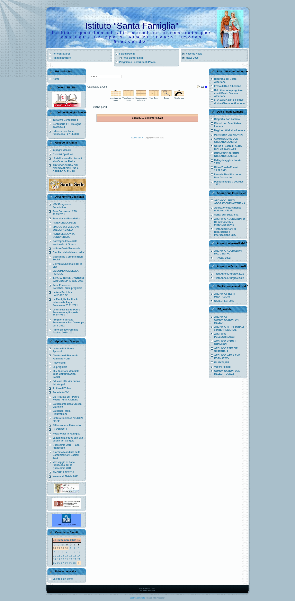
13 (62, 555)
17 (78, 555)
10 (78, 552)
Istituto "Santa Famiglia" (132, 26)
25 (54, 563)
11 (54, 555)
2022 (73, 540)
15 (70, 555)
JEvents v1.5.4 (137, 138)
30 (74, 563)
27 (62, 563)
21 (66, 559)
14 (66, 555)
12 (58, 555)
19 (58, 559)
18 (54, 559)
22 (70, 559)
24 (78, 559)
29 (70, 563)
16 (74, 555)
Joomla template (137, 598)
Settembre (63, 540)
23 (74, 559)
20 (62, 559)
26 (58, 563)
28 (66, 563)
